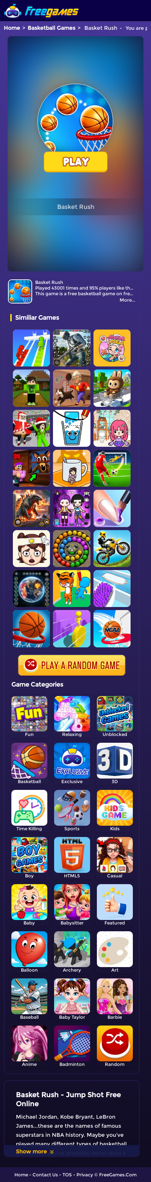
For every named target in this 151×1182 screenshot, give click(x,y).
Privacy (84, 1174)
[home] (41, 3)
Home (12, 28)
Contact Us (45, 1174)
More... (127, 300)
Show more (35, 1151)
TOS (67, 1174)
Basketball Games (51, 28)
